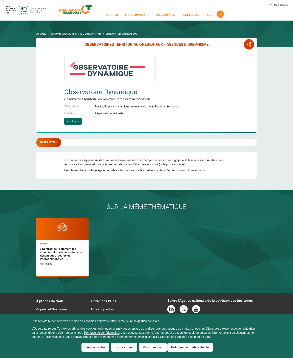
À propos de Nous (50, 301)
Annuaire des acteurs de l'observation (76, 34)
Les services (165, 15)
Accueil (113, 15)
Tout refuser (124, 347)
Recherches (190, 15)
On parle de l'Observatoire (51, 309)
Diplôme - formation (167, 106)
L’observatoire (137, 15)
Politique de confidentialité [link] (190, 347)
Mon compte (279, 5)
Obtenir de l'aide (103, 301)
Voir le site (73, 121)
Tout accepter (95, 347)
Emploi (99, 106)
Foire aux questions (102, 309)
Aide (210, 15)
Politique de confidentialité (101, 332)
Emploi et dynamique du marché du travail (129, 106)
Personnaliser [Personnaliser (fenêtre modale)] (153, 347)
